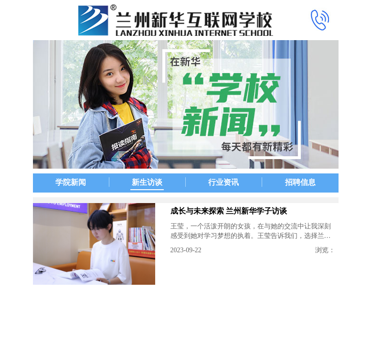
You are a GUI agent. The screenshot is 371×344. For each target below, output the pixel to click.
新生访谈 (147, 182)
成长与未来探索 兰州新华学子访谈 (228, 211)
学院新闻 (70, 182)
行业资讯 (223, 182)
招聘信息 (300, 182)
